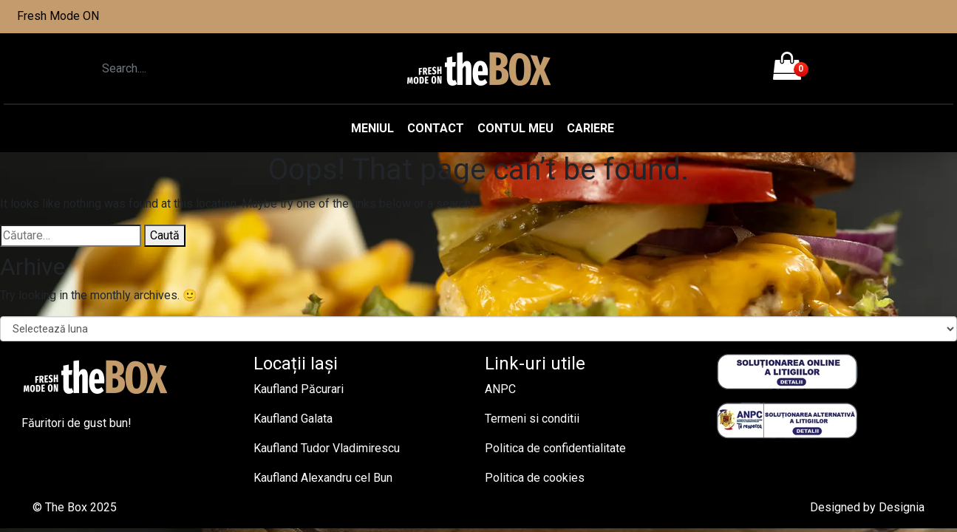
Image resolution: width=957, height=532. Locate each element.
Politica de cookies (535, 478)
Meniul (372, 128)
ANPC (500, 389)
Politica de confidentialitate (555, 448)
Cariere (590, 128)
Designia (901, 507)
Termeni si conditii (532, 419)
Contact (435, 128)
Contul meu (515, 128)
